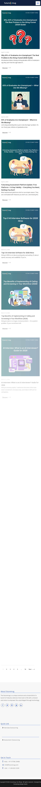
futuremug (16, 784)
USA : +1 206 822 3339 (12, 768)
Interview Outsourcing (11, 728)
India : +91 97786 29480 (12, 761)
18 (25, 669)
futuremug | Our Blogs (16, 782)
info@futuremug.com (11, 765)
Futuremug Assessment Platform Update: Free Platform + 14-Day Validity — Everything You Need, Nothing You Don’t (20, 189)
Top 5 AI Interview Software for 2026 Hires (17, 256)
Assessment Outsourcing (12, 740)
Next (30, 669)
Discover (5, 68)
